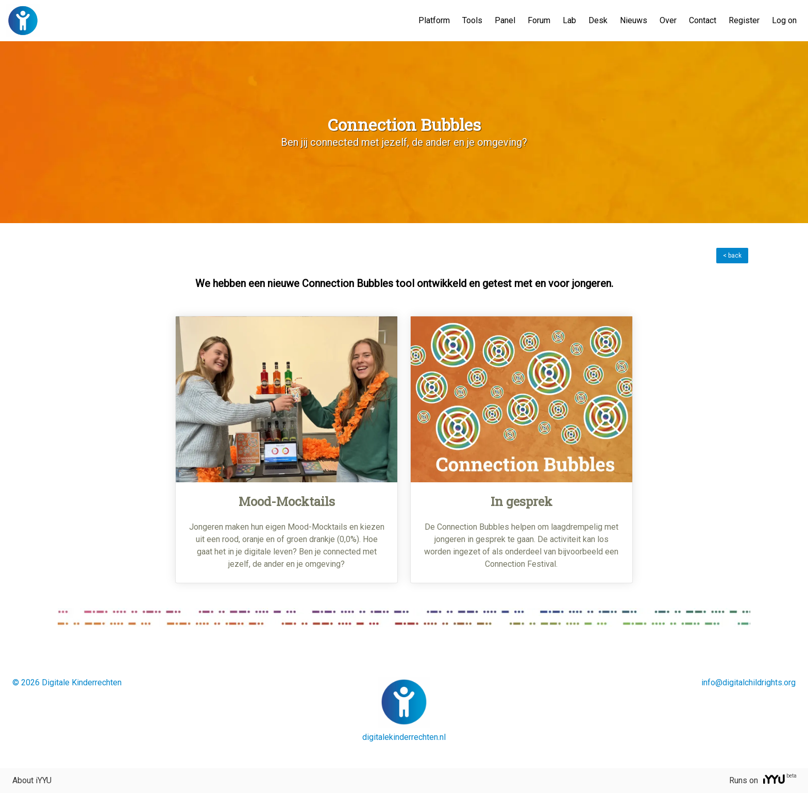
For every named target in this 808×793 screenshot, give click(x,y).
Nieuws (633, 20)
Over (668, 20)
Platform (434, 20)
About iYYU (32, 780)
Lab (569, 20)
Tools (472, 20)
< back (732, 255)
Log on (784, 20)
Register (744, 20)
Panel (505, 20)
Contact (702, 20)
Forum (539, 20)
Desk (598, 20)
